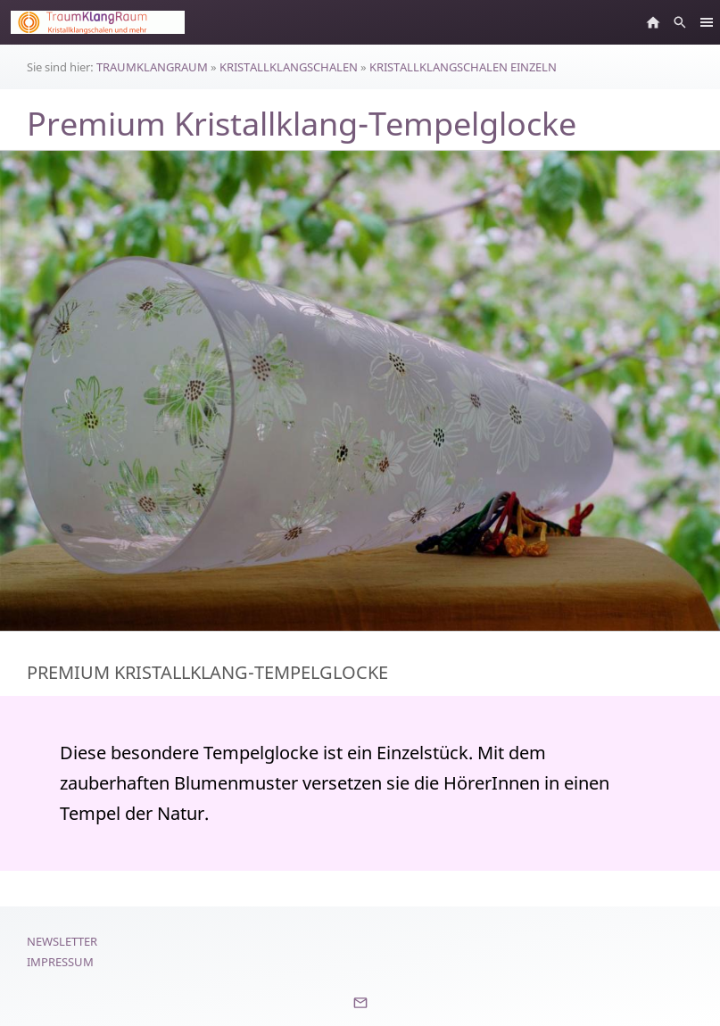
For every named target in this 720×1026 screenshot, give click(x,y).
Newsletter (62, 941)
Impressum (60, 962)
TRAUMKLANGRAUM (152, 67)
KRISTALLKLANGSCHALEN (288, 67)
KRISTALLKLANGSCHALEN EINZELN (463, 67)
